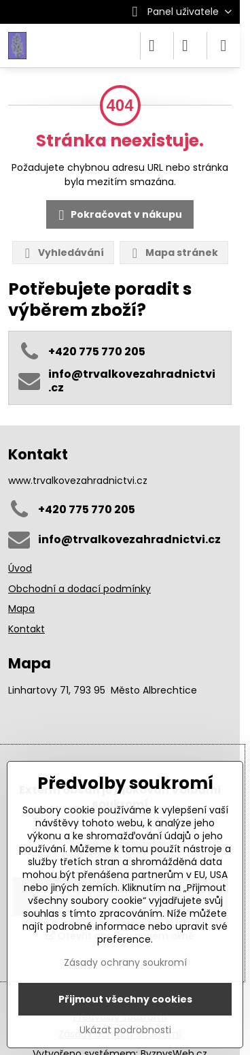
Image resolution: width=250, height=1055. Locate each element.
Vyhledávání (62, 253)
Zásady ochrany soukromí (125, 962)
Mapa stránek (173, 253)
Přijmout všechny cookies (125, 999)
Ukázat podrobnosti (125, 1030)
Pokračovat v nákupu (118, 215)
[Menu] (223, 45)
